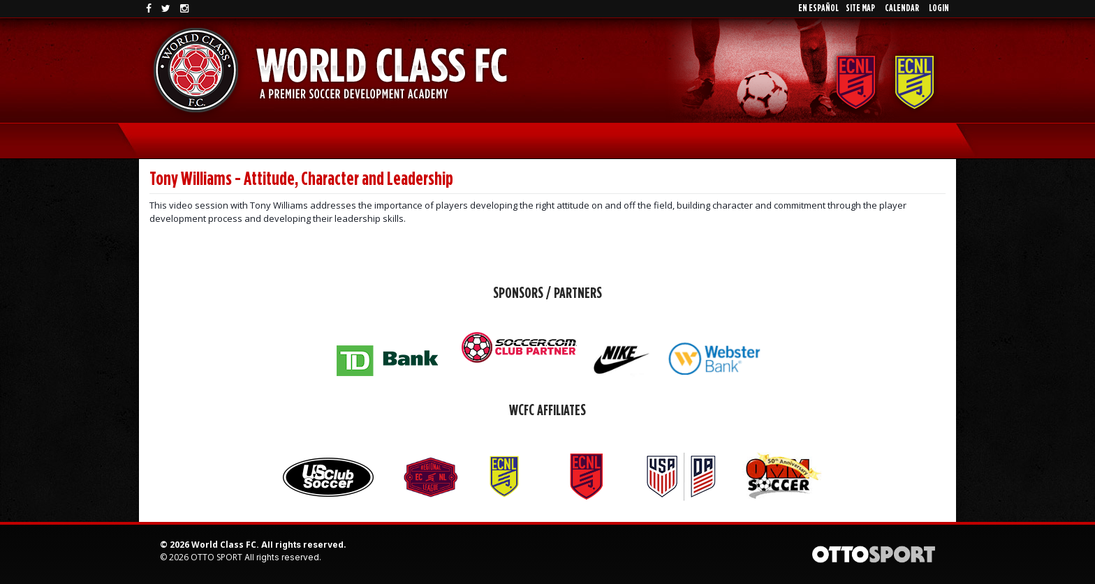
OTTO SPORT (216, 557)
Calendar (902, 8)
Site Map (860, 8)
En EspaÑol (818, 8)
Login (939, 8)
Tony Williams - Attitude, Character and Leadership (301, 179)
